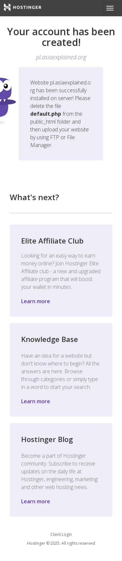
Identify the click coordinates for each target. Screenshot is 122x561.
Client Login (61, 534)
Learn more (35, 301)
